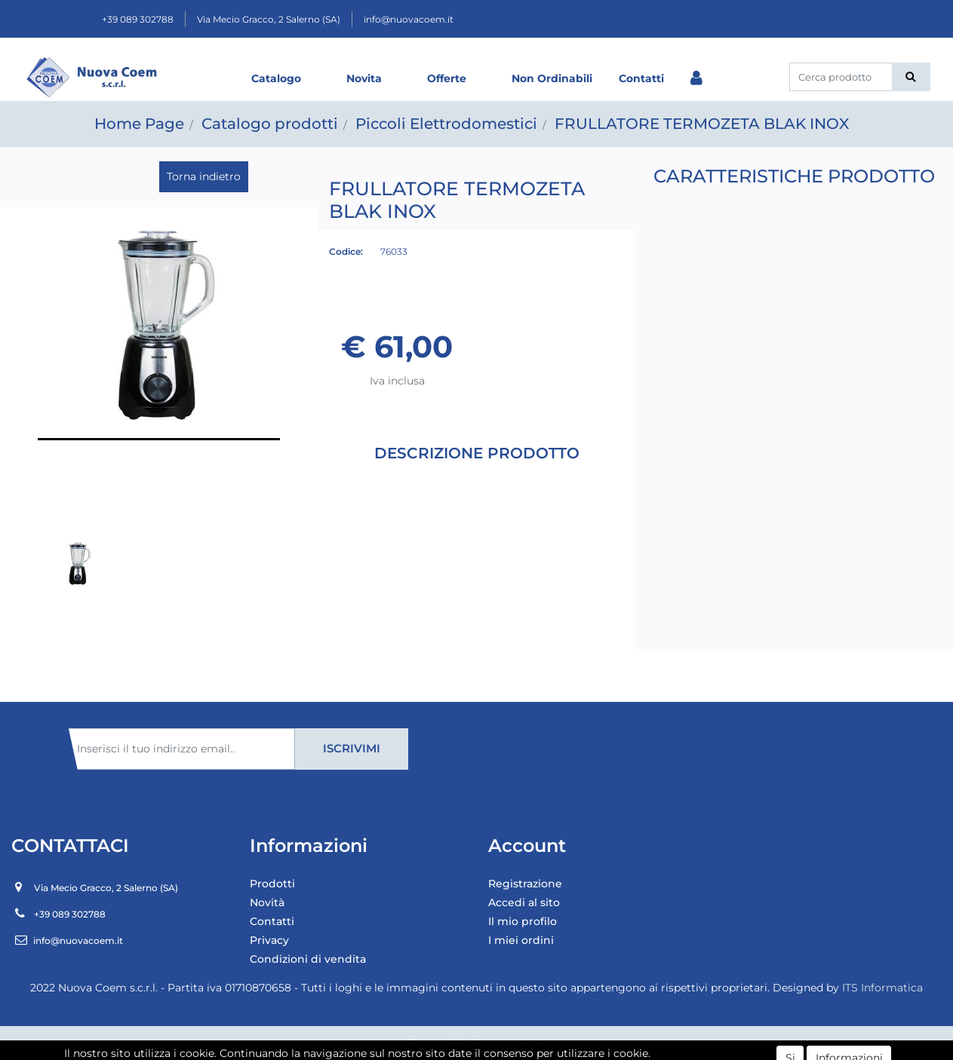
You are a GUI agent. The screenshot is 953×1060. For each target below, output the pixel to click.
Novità (267, 902)
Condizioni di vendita (308, 959)
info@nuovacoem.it (408, 19)
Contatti (641, 78)
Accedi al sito (524, 902)
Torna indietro (204, 176)
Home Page (139, 124)
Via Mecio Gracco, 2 (268, 19)
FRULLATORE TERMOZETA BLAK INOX (702, 124)
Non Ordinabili (552, 78)
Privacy (269, 940)
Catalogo (276, 78)
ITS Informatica (882, 987)
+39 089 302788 (138, 19)
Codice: (346, 251)
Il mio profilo (522, 921)
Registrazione (525, 883)
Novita (364, 78)
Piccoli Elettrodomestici (446, 124)
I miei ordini (521, 940)
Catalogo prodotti (269, 124)
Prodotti (272, 883)
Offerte (446, 78)
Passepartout (510, 1042)
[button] (911, 77)
